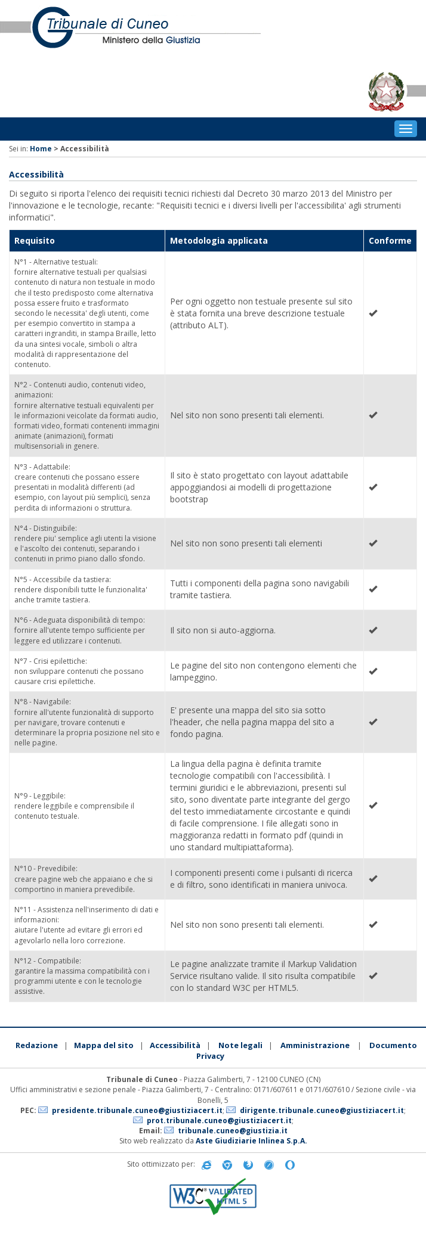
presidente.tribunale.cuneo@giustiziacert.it (137, 1110)
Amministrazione (315, 1045)
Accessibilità (175, 1045)
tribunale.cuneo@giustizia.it (233, 1131)
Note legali (240, 1045)
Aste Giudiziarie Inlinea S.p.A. (251, 1141)
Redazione (37, 1045)
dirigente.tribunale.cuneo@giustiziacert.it (322, 1110)
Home (41, 149)
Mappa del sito (104, 1045)
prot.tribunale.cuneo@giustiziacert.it (219, 1120)
